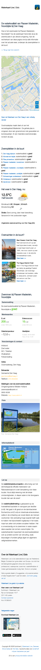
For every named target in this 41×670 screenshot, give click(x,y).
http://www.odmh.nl (15, 395)
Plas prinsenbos (8, 159)
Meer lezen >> (21, 258)
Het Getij (15, 649)
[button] (36, 59)
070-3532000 (13, 379)
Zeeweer (36, 646)
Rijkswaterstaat (34, 110)
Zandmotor (6, 182)
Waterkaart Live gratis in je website (12, 583)
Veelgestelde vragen (7, 610)
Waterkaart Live (27, 646)
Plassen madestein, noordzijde (13, 168)
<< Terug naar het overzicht (10, 50)
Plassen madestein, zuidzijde (12, 173)
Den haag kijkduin (9, 154)
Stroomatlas (6, 649)
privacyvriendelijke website (23, 656)
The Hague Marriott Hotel (25, 263)
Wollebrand (7, 179)
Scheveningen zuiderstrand (12, 176)
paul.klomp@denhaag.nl (9, 376)
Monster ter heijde (9, 156)
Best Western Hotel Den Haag (27, 240)
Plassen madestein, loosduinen (13, 162)
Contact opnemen (7, 598)
